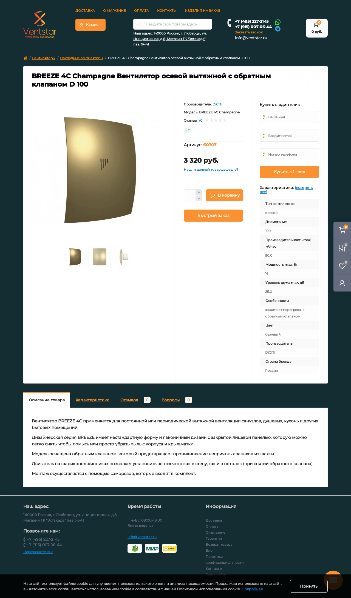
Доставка (85, 10)
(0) (201, 120)
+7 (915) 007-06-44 (253, 26)
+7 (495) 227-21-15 (251, 21)
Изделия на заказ (202, 10)
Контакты (167, 10)
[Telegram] (277, 28)
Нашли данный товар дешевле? (211, 169)
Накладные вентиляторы (81, 58)
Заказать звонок (249, 32)
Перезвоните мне (38, 552)
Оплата (141, 10)
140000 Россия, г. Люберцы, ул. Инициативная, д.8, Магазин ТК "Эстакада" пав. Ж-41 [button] (170, 38)
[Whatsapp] (277, 21)
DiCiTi (217, 104)
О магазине (114, 10)
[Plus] (199, 192)
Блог (210, 550)
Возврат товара (219, 544)
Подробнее (252, 589)
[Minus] (199, 199)
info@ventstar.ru (251, 37)
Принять (309, 586)
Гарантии (214, 538)
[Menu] (90, 25)
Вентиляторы (43, 58)
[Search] (139, 24)
